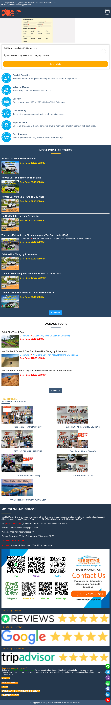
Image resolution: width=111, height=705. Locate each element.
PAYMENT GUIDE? (10, 695)
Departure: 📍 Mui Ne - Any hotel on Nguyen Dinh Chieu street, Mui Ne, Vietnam (55, 239)
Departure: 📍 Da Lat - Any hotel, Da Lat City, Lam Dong (45, 336)
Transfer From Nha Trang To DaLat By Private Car (27, 292)
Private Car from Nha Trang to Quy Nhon (22, 197)
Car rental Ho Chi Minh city (27, 427)
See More (55, 313)
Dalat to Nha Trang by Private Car (19, 254)
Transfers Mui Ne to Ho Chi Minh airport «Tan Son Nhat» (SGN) (34, 235)
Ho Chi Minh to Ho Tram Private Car (20, 216)
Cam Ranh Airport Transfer (83, 451)
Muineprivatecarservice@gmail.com (22, 528)
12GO (52, 536)
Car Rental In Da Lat (83, 475)
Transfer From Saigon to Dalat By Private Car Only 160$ (31, 273)
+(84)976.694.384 (11, 3)
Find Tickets (55, 64)
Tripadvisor (43, 536)
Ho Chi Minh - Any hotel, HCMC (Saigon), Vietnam (28, 55)
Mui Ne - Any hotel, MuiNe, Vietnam (22, 48)
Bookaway (13, 536)
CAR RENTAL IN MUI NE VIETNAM (83, 427)
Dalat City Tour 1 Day (12, 332)
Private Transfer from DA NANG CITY (27, 500)
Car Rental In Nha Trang (28, 475)
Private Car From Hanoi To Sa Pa (18, 158)
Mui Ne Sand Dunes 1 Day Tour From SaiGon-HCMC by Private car (36, 370)
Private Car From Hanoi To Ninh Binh (21, 177)
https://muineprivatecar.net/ (22, 532)
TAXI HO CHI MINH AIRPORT (28, 451)
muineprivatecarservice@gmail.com (17, 5)
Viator (21, 536)
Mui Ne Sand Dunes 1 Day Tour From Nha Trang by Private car (34, 351)
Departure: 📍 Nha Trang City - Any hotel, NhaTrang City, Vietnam (49, 355)
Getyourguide (31, 536)
